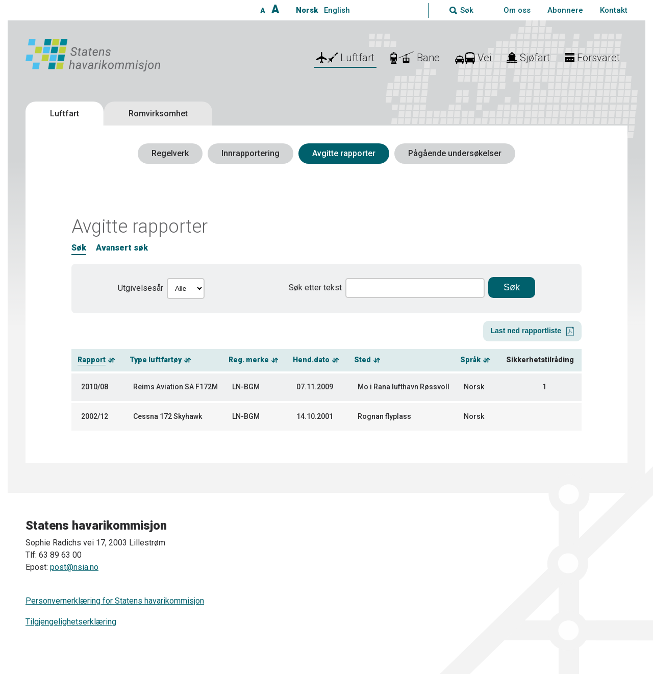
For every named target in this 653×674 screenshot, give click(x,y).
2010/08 (94, 387)
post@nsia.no (74, 567)
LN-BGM (246, 387)
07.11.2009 (314, 387)
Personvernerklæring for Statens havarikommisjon (115, 601)
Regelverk (170, 153)
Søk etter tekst (315, 287)
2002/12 (94, 416)
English (337, 10)
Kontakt (613, 10)
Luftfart (64, 113)
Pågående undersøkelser (454, 153)
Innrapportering (250, 153)
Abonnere (565, 10)
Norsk (307, 10)
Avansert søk (122, 248)
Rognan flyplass (384, 416)
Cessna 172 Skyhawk (167, 416)
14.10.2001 (314, 416)
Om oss (517, 10)
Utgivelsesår (140, 288)
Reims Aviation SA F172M (175, 387)
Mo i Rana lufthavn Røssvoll (403, 387)
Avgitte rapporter (343, 153)
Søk (78, 248)
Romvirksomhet (158, 113)
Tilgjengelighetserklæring (71, 622)
